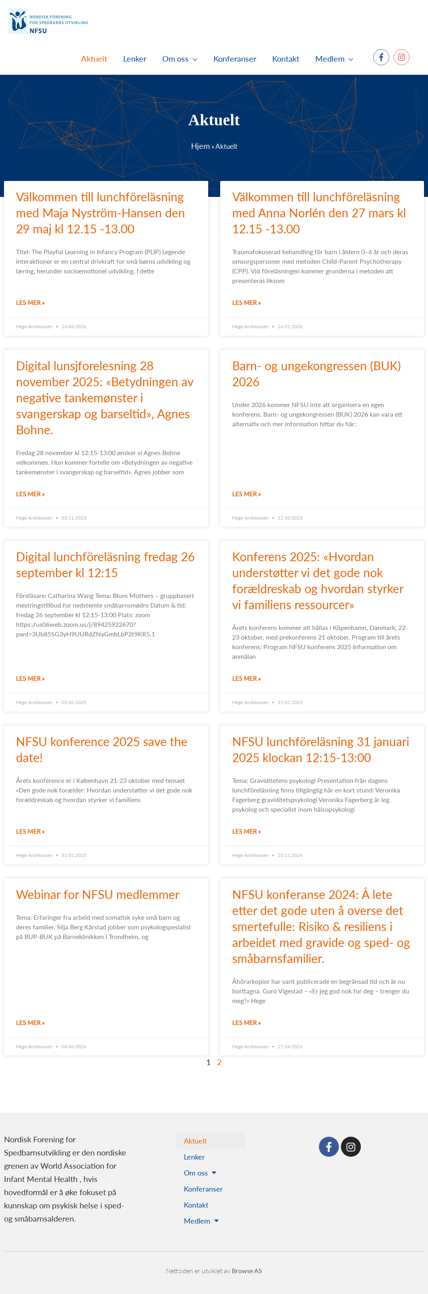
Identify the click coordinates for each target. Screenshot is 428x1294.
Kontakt (196, 1205)
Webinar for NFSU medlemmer (100, 894)
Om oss (200, 1172)
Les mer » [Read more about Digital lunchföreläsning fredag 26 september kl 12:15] (30, 678)
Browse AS (247, 1270)
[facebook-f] (382, 57)
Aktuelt (195, 1141)
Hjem (200, 145)
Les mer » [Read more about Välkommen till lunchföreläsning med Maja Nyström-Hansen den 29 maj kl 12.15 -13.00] (30, 302)
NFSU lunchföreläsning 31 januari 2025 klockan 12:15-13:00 (320, 749)
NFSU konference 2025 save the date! (101, 749)
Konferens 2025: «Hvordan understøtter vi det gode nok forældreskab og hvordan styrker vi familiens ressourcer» (317, 580)
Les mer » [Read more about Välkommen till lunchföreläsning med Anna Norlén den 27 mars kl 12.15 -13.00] (246, 302)
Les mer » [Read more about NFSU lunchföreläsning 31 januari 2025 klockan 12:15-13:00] (246, 831)
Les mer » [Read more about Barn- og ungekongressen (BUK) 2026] (246, 494)
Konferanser (203, 1189)
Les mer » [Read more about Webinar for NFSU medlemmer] (30, 1022)
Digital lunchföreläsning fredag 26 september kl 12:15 (105, 564)
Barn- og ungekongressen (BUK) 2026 (316, 373)
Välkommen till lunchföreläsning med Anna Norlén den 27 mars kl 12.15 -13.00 (319, 212)
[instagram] (403, 57)
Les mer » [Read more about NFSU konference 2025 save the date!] (30, 831)
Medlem (201, 1220)
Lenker (194, 1157)
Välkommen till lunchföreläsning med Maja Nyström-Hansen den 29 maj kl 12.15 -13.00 (100, 212)
